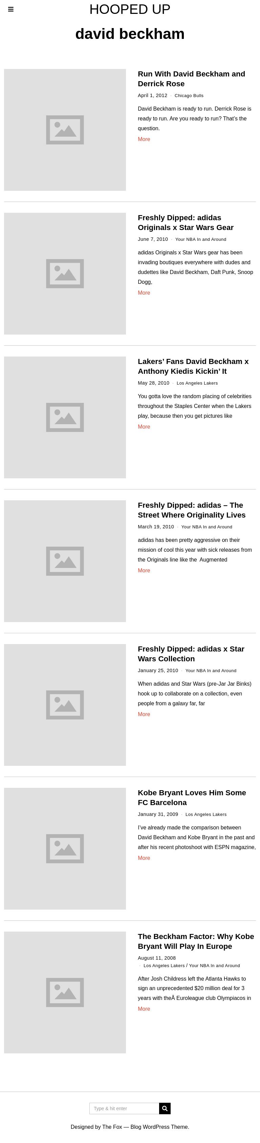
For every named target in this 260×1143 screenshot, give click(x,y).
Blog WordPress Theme (159, 1127)
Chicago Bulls (191, 95)
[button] (165, 1108)
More (144, 139)
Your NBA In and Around (203, 239)
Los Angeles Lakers (199, 383)
